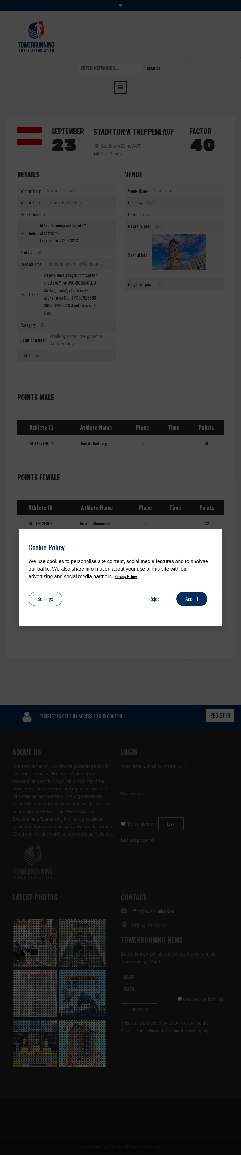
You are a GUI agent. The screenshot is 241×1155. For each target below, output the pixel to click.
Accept (191, 599)
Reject (155, 599)
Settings (45, 599)
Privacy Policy (126, 576)
